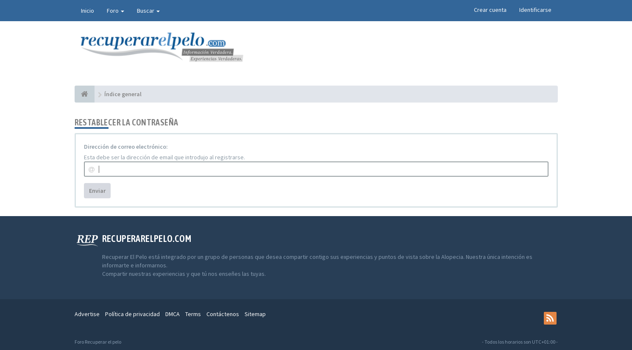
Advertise (87, 314)
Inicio (87, 10)
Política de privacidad (132, 314)
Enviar (97, 190)
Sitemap (255, 314)
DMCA (172, 314)
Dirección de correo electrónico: (126, 146)
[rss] (550, 318)
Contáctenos (222, 314)
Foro (115, 10)
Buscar (148, 10)
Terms (193, 314)
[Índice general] (85, 94)
